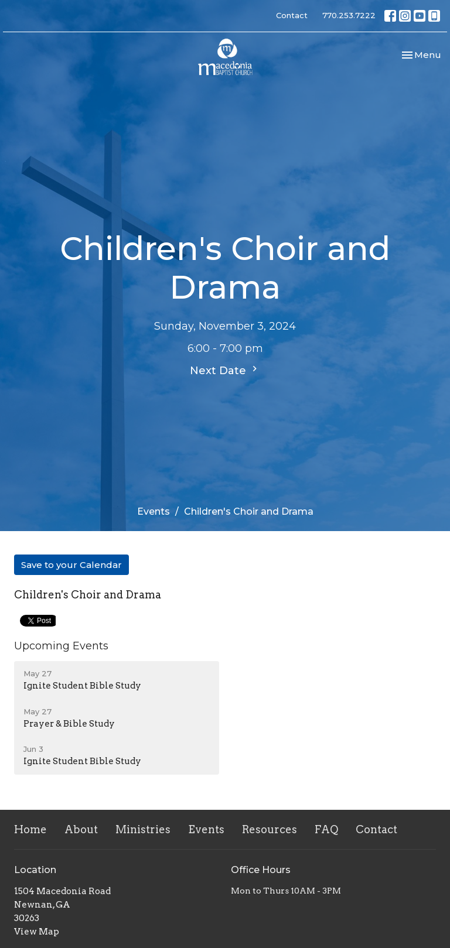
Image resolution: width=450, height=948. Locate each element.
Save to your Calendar (71, 564)
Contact (292, 15)
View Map (36, 931)
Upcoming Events (61, 645)
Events (153, 511)
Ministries (143, 829)
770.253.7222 (349, 15)
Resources (269, 829)
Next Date (225, 370)
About (81, 829)
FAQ (326, 829)
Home (30, 829)
